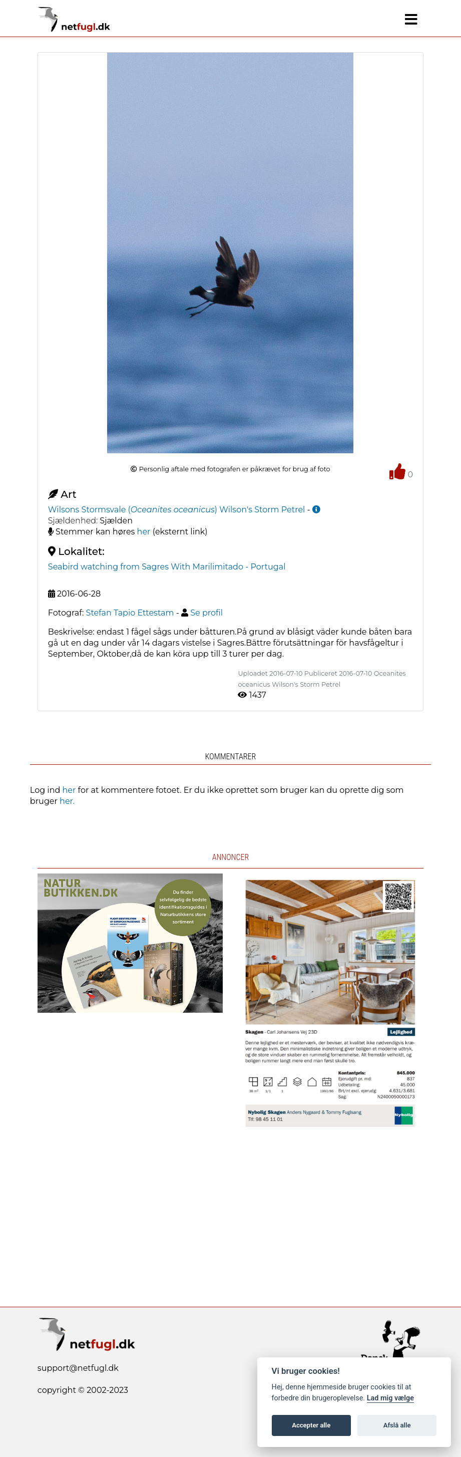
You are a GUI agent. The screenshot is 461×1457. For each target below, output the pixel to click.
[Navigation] (411, 19)
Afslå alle (397, 1425)
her (144, 531)
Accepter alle (311, 1425)
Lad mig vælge (390, 1398)
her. (67, 801)
